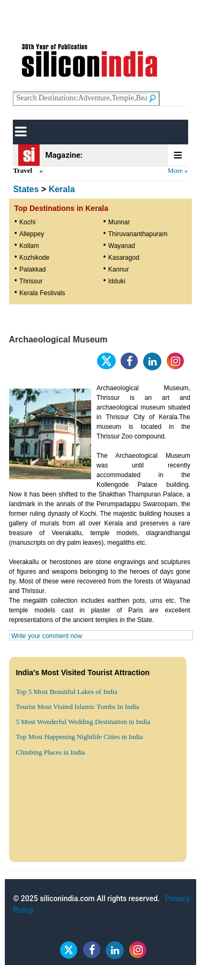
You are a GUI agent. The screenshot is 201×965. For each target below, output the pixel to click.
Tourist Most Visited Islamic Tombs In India (77, 707)
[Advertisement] (100, 862)
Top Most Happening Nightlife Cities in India (79, 737)
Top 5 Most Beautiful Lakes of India (66, 692)
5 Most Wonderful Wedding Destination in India (83, 722)
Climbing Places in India (50, 752)
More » (178, 170)
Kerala (62, 189)
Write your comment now (47, 636)
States (26, 189)
